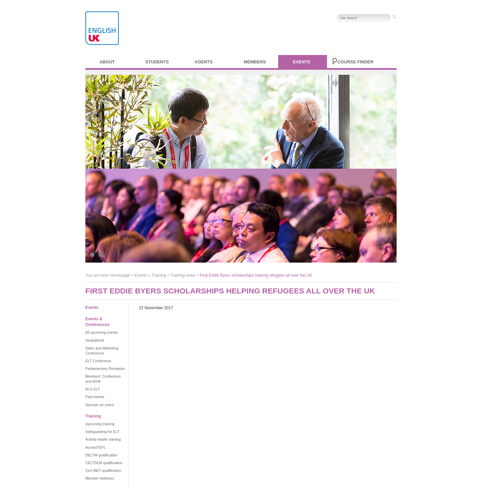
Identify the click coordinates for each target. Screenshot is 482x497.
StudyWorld (94, 340)
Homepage (120, 275)
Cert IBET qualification (103, 470)
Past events (94, 397)
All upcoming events (101, 332)
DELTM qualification (101, 455)
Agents (203, 61)
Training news (182, 275)
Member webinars (99, 478)
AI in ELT (92, 389)
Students (157, 61)
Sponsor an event (99, 405)
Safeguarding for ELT (102, 432)
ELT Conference (98, 361)
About (107, 61)
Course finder (355, 61)
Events (301, 61)
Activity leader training (103, 439)
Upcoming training (99, 424)
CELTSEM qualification (103, 463)
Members (255, 61)
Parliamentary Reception (105, 369)
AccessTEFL (95, 447)
